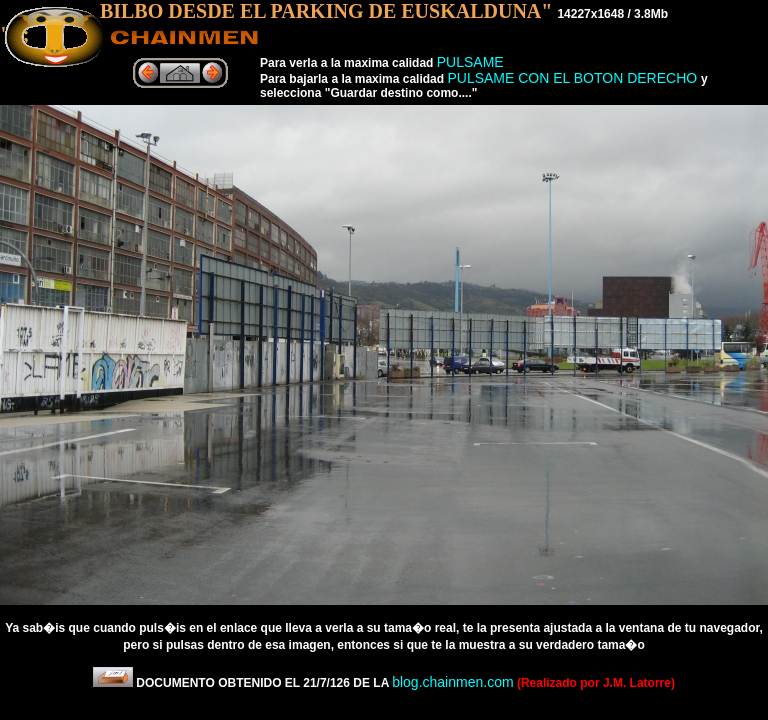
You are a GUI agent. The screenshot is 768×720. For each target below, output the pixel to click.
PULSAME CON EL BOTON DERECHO (574, 78)
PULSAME (470, 62)
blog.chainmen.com (452, 682)
